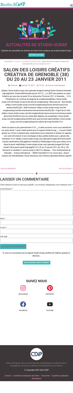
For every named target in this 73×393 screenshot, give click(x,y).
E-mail (3, 228)
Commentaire (6, 189)
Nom (2, 219)
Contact (8, 376)
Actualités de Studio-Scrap (31, 61)
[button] (71, 5)
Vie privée (45, 376)
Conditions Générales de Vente (26, 376)
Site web (3, 237)
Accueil (17, 61)
